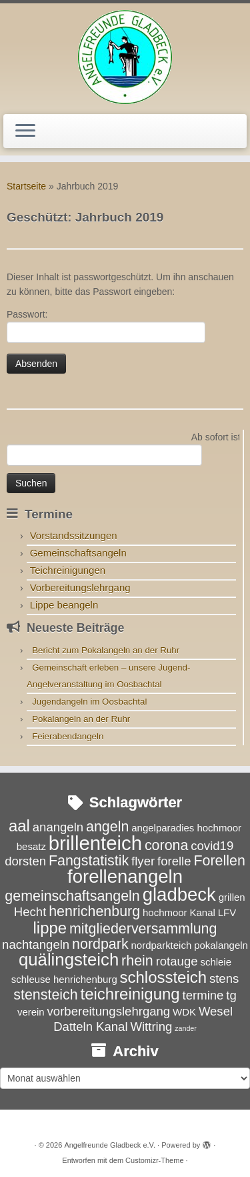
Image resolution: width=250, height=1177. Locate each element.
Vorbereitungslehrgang (80, 587)
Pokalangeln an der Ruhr (81, 719)
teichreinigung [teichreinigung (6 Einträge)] (130, 994)
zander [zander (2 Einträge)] (186, 1028)
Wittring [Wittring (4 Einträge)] (151, 1027)
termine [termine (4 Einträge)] (203, 995)
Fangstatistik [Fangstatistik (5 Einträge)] (89, 861)
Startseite (26, 186)
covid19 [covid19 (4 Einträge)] (212, 846)
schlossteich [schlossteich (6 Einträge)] (163, 977)
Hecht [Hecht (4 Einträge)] (30, 912)
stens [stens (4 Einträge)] (224, 978)
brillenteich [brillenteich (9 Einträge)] (95, 843)
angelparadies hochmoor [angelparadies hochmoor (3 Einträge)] (186, 827)
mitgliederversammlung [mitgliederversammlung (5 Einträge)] (143, 929)
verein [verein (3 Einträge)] (31, 1012)
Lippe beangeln (64, 605)
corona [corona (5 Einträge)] (167, 845)
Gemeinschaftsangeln (78, 552)
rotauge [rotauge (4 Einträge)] (177, 961)
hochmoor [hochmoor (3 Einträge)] (165, 912)
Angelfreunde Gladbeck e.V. (109, 1145)
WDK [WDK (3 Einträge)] (184, 1012)
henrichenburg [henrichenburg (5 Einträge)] (94, 911)
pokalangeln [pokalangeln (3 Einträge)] (221, 945)
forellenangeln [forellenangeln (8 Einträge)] (125, 876)
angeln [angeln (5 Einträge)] (107, 827)
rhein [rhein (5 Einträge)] (137, 961)
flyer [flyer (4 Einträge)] (143, 861)
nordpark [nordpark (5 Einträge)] (100, 944)
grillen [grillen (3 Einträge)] (232, 897)
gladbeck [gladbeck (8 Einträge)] (179, 894)
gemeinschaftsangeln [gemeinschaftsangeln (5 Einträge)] (72, 896)
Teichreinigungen (67, 570)
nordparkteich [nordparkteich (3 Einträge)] (161, 945)
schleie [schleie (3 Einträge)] (215, 961)
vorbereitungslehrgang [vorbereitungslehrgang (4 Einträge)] (109, 1011)
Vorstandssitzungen (73, 535)
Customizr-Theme (154, 1160)
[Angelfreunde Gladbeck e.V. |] (125, 57)
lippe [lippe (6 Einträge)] (50, 928)
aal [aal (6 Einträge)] (19, 826)
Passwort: (106, 326)
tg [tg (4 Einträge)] (231, 995)
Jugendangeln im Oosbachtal (89, 702)
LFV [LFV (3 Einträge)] (227, 912)
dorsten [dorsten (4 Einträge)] (25, 861)
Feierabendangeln (67, 736)
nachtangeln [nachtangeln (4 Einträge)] (35, 944)
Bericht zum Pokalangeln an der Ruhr (105, 650)
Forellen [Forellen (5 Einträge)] (219, 861)
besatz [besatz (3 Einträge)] (31, 846)
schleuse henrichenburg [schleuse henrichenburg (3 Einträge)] (64, 979)
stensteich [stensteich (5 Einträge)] (45, 995)
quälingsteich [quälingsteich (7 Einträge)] (69, 959)
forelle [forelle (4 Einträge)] (174, 861)
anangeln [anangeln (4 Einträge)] (58, 827)
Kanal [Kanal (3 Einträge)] (202, 912)
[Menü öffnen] (25, 131)
